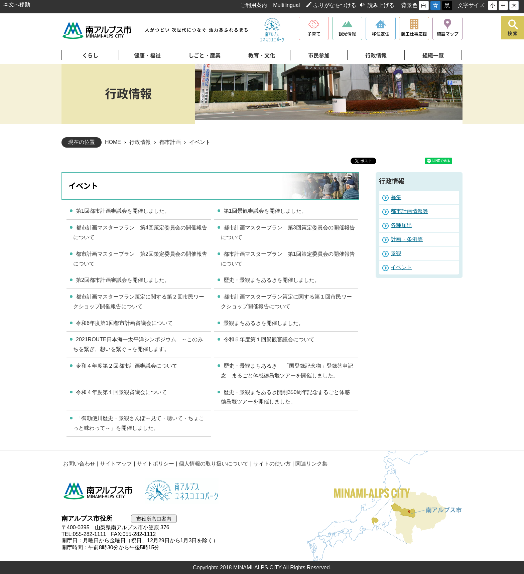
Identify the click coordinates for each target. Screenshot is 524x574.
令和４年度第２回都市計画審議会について (126, 366)
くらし (90, 55)
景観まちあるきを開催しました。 (264, 323)
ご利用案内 (253, 5)
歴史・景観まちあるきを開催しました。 (272, 280)
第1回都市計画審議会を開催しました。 (123, 211)
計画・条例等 (407, 239)
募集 (396, 197)
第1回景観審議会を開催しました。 (265, 211)
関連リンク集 (311, 463)
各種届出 (401, 225)
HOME (113, 142)
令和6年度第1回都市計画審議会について (124, 323)
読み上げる (381, 5)
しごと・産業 (204, 55)
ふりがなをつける (334, 5)
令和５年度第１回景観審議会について (269, 339)
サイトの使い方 (272, 463)
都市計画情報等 (409, 211)
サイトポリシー (155, 463)
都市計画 (170, 142)
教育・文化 (261, 55)
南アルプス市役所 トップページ (97, 30)
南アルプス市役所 (98, 490)
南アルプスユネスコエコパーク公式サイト (272, 30)
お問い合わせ (79, 463)
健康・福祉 (147, 55)
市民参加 (319, 55)
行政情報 (376, 55)
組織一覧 (433, 55)
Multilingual (286, 5)
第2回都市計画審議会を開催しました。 (123, 280)
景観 (396, 253)
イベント (401, 267)
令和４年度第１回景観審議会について (121, 392)
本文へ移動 (16, 4)
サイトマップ (116, 463)
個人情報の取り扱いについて (213, 463)
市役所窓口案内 (153, 519)
